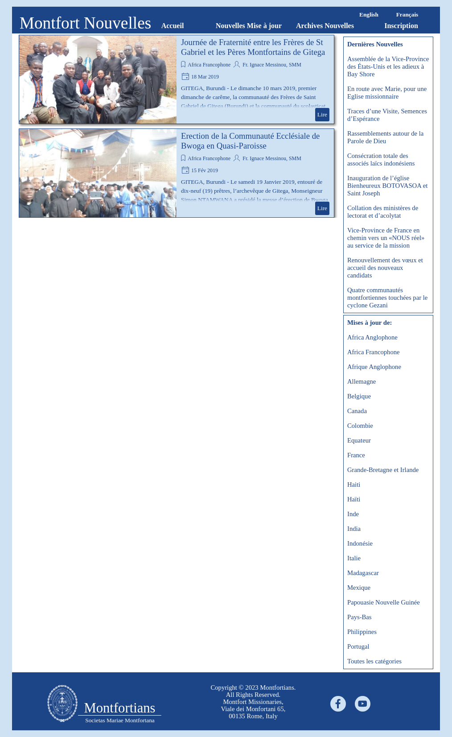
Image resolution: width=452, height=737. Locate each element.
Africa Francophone (209, 65)
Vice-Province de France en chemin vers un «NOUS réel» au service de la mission (385, 238)
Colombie (360, 425)
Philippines (362, 631)
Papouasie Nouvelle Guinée (383, 602)
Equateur (359, 440)
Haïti (353, 499)
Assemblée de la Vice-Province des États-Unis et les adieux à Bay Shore (388, 66)
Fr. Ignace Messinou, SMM (271, 65)
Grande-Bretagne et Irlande (383, 469)
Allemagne (361, 381)
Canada (357, 410)
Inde (353, 514)
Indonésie (360, 543)
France (356, 455)
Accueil (172, 25)
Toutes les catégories (374, 661)
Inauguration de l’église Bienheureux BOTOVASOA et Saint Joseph (387, 185)
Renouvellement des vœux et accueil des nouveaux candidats (385, 268)
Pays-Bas (359, 617)
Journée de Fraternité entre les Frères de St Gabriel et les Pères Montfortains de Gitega (253, 47)
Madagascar (363, 572)
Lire (322, 114)
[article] (176, 79)
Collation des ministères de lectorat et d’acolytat (382, 211)
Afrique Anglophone (374, 366)
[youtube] (362, 704)
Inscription (401, 25)
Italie (354, 558)
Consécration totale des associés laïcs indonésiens (381, 159)
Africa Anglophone (372, 337)
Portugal (358, 646)
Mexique (358, 587)
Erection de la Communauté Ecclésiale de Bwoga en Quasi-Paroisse (250, 140)
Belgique (359, 396)
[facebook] (338, 704)
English (368, 14)
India (354, 528)
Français (407, 14)
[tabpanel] (62, 704)
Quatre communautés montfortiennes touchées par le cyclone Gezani (387, 297)
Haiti (353, 484)
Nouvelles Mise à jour (249, 25)
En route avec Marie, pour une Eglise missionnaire (387, 92)
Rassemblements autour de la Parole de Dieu (385, 137)
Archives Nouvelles (325, 25)
